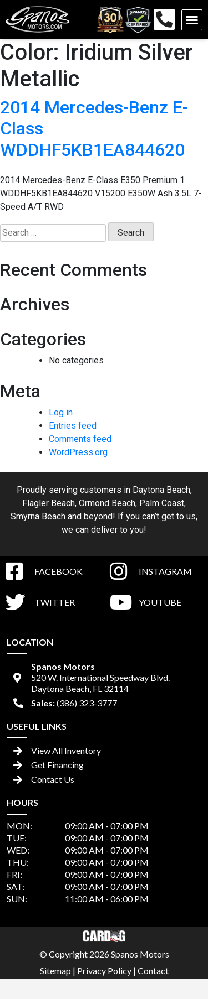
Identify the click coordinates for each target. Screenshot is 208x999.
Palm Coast (161, 503)
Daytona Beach (161, 490)
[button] (191, 19)
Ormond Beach (107, 503)
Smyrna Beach (38, 516)
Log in (61, 412)
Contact (153, 970)
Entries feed (73, 425)
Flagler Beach (48, 503)
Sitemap (55, 970)
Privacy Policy (104, 970)
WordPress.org (78, 452)
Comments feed (80, 439)
